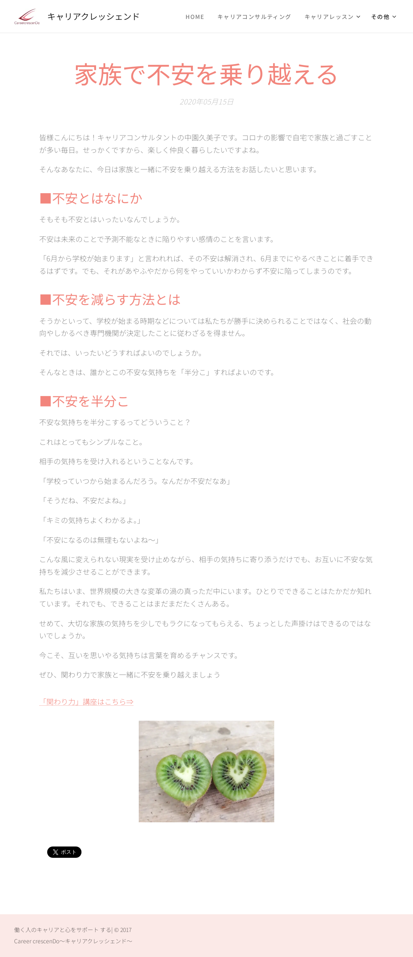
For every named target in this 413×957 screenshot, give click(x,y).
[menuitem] (197, 16)
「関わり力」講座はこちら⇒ (86, 701)
